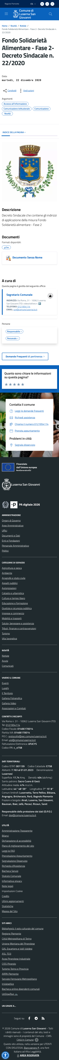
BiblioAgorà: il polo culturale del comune (22, 928)
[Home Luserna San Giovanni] (28, 14)
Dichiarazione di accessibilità (16, 841)
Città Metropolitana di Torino (16, 938)
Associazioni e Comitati (14, 708)
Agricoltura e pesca (12, 568)
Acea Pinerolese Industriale (16, 959)
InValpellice (8, 984)
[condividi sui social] (9, 90)
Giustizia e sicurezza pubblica (17, 608)
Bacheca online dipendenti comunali (21, 989)
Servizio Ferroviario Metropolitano (19, 979)
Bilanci (5, 836)
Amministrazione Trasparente (17, 831)
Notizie (23, 25)
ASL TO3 (6, 954)
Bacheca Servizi (10, 871)
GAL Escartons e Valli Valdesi (17, 949)
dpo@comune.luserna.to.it (22, 815)
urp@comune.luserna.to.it (25, 309)
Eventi (5, 683)
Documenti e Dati (11, 535)
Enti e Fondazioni (11, 541)
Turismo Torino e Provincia (15, 969)
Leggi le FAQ (8, 851)
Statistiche (7, 906)
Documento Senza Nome (27, 257)
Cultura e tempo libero (13, 598)
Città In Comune (25, 1040)
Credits (5, 896)
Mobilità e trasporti (12, 618)
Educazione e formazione (15, 603)
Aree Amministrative (12, 525)
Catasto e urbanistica (13, 593)
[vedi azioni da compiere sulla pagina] (26, 90)
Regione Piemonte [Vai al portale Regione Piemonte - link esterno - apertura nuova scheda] (12, 3)
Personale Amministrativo (15, 546)
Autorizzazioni (9, 588)
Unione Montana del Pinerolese (18, 943)
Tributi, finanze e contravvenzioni (19, 628)
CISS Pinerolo (9, 964)
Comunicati (8, 666)
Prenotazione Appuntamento (17, 856)
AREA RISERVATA (27, 1055)
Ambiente (7, 573)
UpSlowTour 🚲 (10, 994)
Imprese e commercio (13, 613)
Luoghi (5, 688)
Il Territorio (7, 693)
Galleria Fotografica (12, 698)
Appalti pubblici (10, 583)
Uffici (4, 530)
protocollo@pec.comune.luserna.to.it (27, 736)
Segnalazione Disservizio (14, 861)
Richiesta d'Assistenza (13, 866)
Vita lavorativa (9, 638)
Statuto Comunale (11, 876)
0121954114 (24, 306)
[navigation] (6, 14)
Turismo (6, 633)
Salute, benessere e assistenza (18, 623)
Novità (14, 25)
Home (4, 25)
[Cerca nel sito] (50, 14)
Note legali (7, 886)
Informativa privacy (12, 881)
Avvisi (5, 661)
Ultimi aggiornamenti (13, 901)
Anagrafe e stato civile (13, 578)
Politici (5, 551)
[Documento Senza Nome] (8, 258)
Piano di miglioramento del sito (18, 846)
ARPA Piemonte (10, 974)
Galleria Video (9, 703)
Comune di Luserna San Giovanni (27, 14)
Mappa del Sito (9, 911)
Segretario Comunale (19, 295)
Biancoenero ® (31, 1048)
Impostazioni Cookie (12, 891)
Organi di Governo (11, 520)
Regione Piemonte (11, 933)
